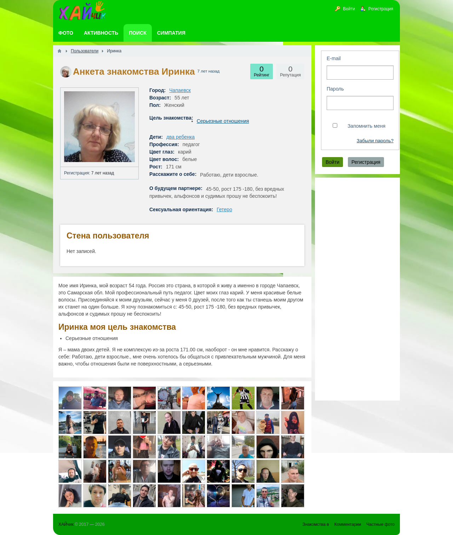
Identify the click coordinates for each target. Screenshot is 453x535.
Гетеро (224, 209)
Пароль (335, 89)
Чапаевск (180, 90)
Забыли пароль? (375, 140)
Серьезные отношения (223, 121)
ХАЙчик (66, 524)
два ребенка (180, 137)
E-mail (334, 58)
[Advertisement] (357, 289)
